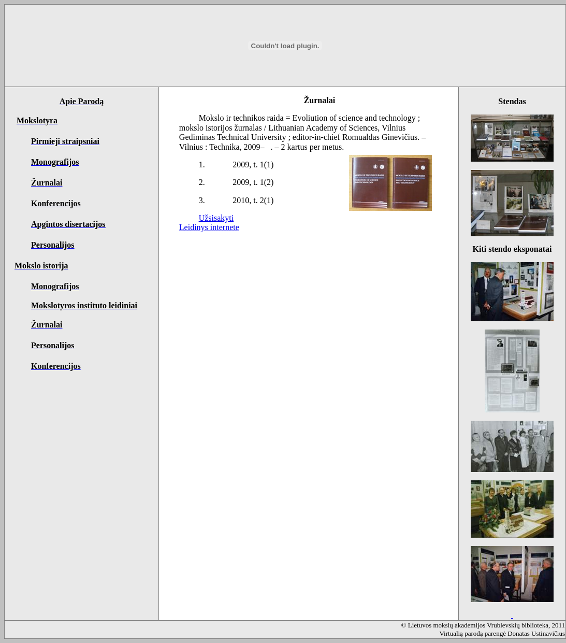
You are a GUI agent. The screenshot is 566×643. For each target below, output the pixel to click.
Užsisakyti (216, 217)
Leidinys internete (209, 227)
